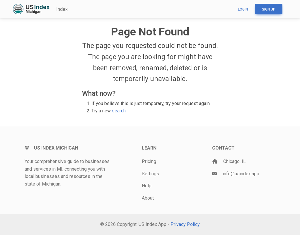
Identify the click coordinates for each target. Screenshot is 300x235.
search (119, 111)
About (148, 198)
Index (62, 9)
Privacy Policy (185, 224)
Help (146, 185)
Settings (150, 173)
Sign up (268, 9)
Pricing (149, 161)
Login (243, 9)
